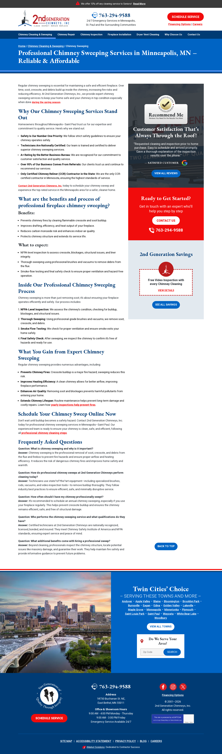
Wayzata (168, 614)
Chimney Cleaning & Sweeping (46, 46)
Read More (139, 4)
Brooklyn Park (191, 601)
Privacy (186, 721)
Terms (191, 721)
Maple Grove (135, 610)
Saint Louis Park (134, 614)
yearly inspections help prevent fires (73, 405)
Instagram (173, 686)
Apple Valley (142, 601)
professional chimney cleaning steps (44, 433)
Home (21, 46)
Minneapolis (154, 610)
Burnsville (134, 605)
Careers (197, 24)
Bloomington (171, 601)
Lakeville (188, 605)
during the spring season (47, 102)
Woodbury (160, 618)
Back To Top (166, 546)
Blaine (157, 601)
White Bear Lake (186, 614)
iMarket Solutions (96, 746)
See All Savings (166, 304)
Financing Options (179, 24)
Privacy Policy (164, 719)
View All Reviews (166, 173)
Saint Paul (154, 614)
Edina (157, 605)
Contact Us (166, 220)
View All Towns (160, 626)
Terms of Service (175, 719)
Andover (127, 601)
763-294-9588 (114, 15)
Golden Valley (171, 605)
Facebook (163, 686)
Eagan (146, 605)
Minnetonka (171, 610)
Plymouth (187, 610)
